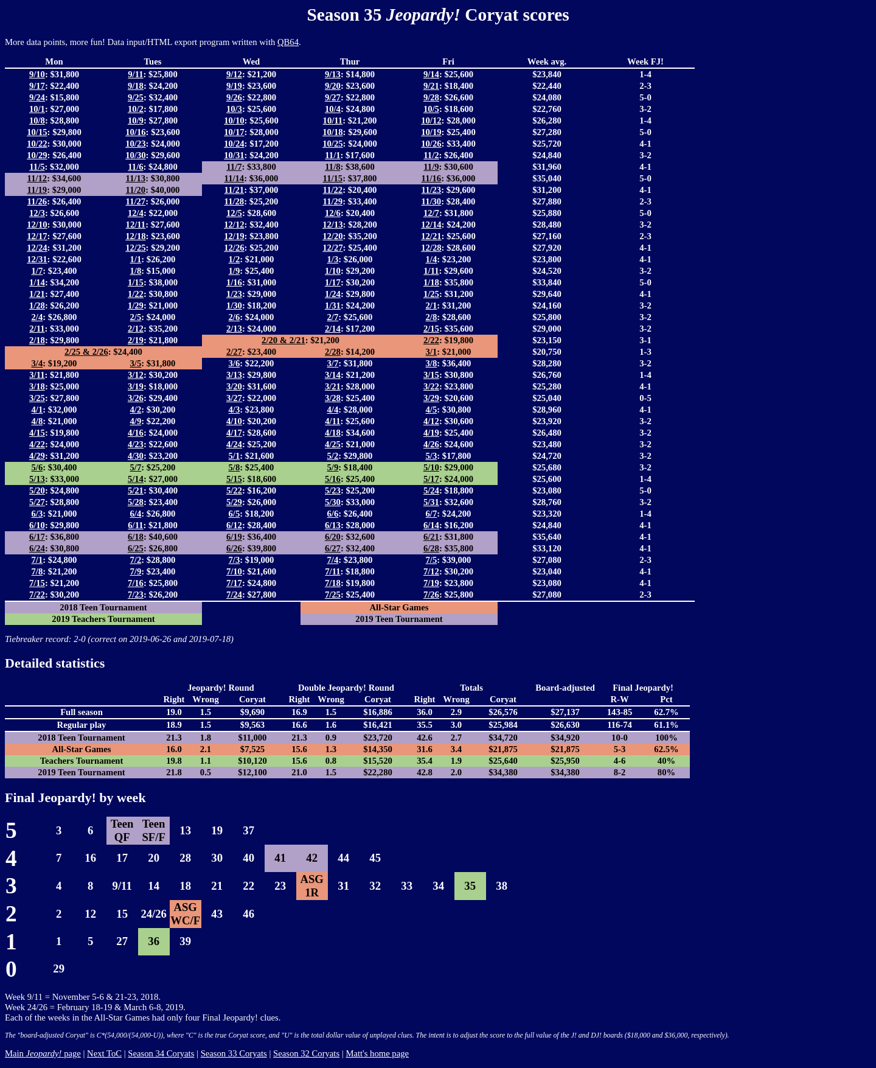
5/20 (37, 490)
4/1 (37, 409)
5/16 (333, 479)
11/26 (37, 201)
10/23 (135, 143)
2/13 (234, 328)
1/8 (136, 271)
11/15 (333, 178)
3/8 (431, 363)
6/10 (37, 525)
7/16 (136, 583)
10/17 (234, 132)
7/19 (431, 583)
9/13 (333, 74)
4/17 (234, 433)
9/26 (234, 97)
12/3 (37, 213)
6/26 (234, 548)
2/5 (136, 317)
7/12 (431, 571)
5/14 (136, 479)
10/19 (431, 132)
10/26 (431, 143)
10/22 (37, 143)
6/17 (37, 537)
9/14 (431, 74)
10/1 (37, 109)
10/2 (136, 109)
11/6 (135, 167)
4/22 (37, 444)
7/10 (234, 571)
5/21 (136, 490)
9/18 (136, 86)
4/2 (136, 409)
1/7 (37, 271)
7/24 (234, 594)
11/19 (37, 190)
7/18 (333, 583)
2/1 (431, 305)
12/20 (332, 236)
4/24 (234, 444)
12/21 (431, 236)
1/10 (333, 271)
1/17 (333, 282)
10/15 (37, 132)
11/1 (332, 155)
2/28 (333, 352)
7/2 (136, 560)
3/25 (37, 398)
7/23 (136, 594)
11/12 (37, 178)
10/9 (136, 120)
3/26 (136, 398)
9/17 (37, 86)
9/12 (234, 74)
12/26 (234, 248)
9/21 (431, 86)
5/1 (234, 456)
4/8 (37, 421)
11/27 (136, 201)
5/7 (136, 467)
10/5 (431, 109)
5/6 (37, 467)
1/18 (431, 282)
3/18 (37, 386)
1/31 (333, 305)
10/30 (135, 155)
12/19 (234, 236)
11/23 (432, 190)
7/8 (37, 571)
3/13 (234, 375)
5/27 (37, 502)
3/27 (234, 398)
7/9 (136, 571)
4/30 (136, 456)
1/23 (234, 294)
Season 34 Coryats (161, 1053)
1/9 (234, 271)
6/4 (136, 513)
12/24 (37, 248)
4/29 (37, 456)
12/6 (333, 213)
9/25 (136, 97)
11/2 (431, 155)
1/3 (333, 259)
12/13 (332, 224)
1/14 (37, 282)
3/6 (234, 363)
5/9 (333, 467)
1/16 (234, 282)
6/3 (37, 513)
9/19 (234, 86)
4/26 (431, 444)
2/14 (333, 328)
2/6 (234, 317)
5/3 (431, 456)
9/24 (37, 97)
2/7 (333, 317)
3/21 (333, 386)
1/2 (234, 259)
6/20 (333, 537)
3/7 (333, 363)
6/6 (333, 513)
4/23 (136, 444)
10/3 (234, 109)
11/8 (332, 167)
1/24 (333, 294)
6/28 (431, 548)
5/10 (431, 467)
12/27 (332, 248)
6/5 (234, 513)
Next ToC (104, 1053)
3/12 (136, 375)
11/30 (432, 201)
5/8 (234, 467)
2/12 (136, 328)
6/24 (37, 548)
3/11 (36, 375)
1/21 (37, 294)
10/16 (135, 132)
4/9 (136, 421)
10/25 (332, 143)
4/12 (431, 421)
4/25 (333, 444)
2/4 (37, 317)
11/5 (36, 167)
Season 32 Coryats (306, 1053)
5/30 (333, 502)
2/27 (234, 352)
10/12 (431, 120)
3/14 (333, 375)
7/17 (234, 583)
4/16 (136, 433)
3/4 (37, 363)
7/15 (37, 583)
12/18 (135, 236)
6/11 (135, 525)
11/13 (136, 178)
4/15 (37, 433)
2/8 (431, 317)
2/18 (37, 340)
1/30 (234, 305)
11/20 (136, 190)
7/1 (37, 560)
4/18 (333, 433)
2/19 (136, 340)
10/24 (234, 143)
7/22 (37, 594)
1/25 (431, 294)
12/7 (431, 213)
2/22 (431, 340)
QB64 (288, 42)
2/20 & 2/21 (283, 340)
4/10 (234, 421)
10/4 (333, 109)
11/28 (234, 201)
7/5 (431, 560)
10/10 (234, 120)
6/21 (431, 537)
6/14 (431, 525)
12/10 (37, 224)
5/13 (37, 479)
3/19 (136, 386)
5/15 (234, 479)
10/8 (37, 120)
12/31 (37, 259)
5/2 (333, 456)
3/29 (431, 398)
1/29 (136, 305)
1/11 (431, 271)
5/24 (431, 490)
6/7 (431, 513)
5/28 (136, 502)
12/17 (37, 236)
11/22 (333, 190)
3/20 (234, 386)
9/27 (333, 97)
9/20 (333, 86)
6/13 (333, 525)
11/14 (234, 178)
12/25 (135, 248)
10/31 (234, 155)
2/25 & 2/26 (86, 352)
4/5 (431, 409)
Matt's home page (377, 1053)
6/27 (333, 548)
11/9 (431, 167)
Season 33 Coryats (234, 1053)
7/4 (333, 560)
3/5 (136, 363)
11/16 (432, 178)
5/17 (431, 479)
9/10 (37, 74)
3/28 (333, 398)
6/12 (234, 525)
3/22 (431, 386)
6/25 (136, 548)
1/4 (431, 259)
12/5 (234, 213)
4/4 (333, 409)
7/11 (332, 571)
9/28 (431, 97)
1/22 (136, 294)
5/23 (333, 490)
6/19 (234, 537)
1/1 (136, 259)
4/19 (431, 433)
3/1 (431, 352)
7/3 (234, 560)
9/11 (135, 74)
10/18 (332, 132)
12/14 (431, 224)
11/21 (234, 190)
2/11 (36, 328)
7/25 (333, 594)
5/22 (234, 490)
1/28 (37, 305)
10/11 (333, 120)
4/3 (234, 409)
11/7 (234, 167)
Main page (43, 1053)
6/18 (136, 537)
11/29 (333, 201)
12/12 (234, 224)
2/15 (431, 328)
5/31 (431, 502)
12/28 (431, 248)
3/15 (431, 375)
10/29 (37, 155)
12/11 (136, 224)
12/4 (136, 213)
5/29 (234, 502)
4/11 (332, 421)
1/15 (136, 282)
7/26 (431, 594)
